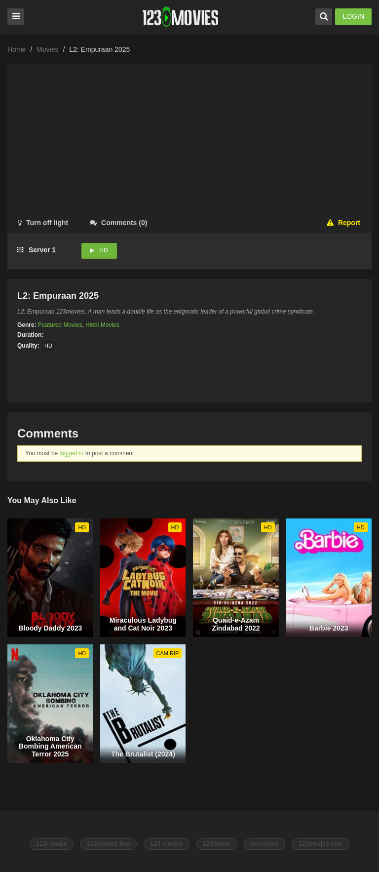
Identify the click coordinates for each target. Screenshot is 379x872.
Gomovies (264, 843)
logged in (72, 453)
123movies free (108, 843)
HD (103, 250)
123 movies (166, 843)
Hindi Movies (102, 324)
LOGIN (353, 16)
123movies (51, 843)
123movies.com (320, 843)
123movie (216, 843)
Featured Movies (60, 324)
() (118, 223)
